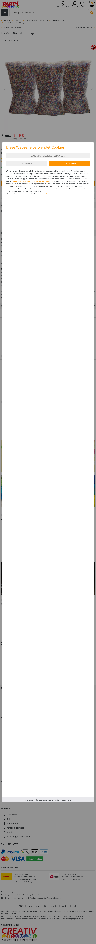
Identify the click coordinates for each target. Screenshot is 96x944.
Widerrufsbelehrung (63, 800)
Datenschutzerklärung (44, 800)
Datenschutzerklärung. (55, 194)
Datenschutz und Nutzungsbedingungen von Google (33, 181)
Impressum (29, 800)
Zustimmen (69, 163)
